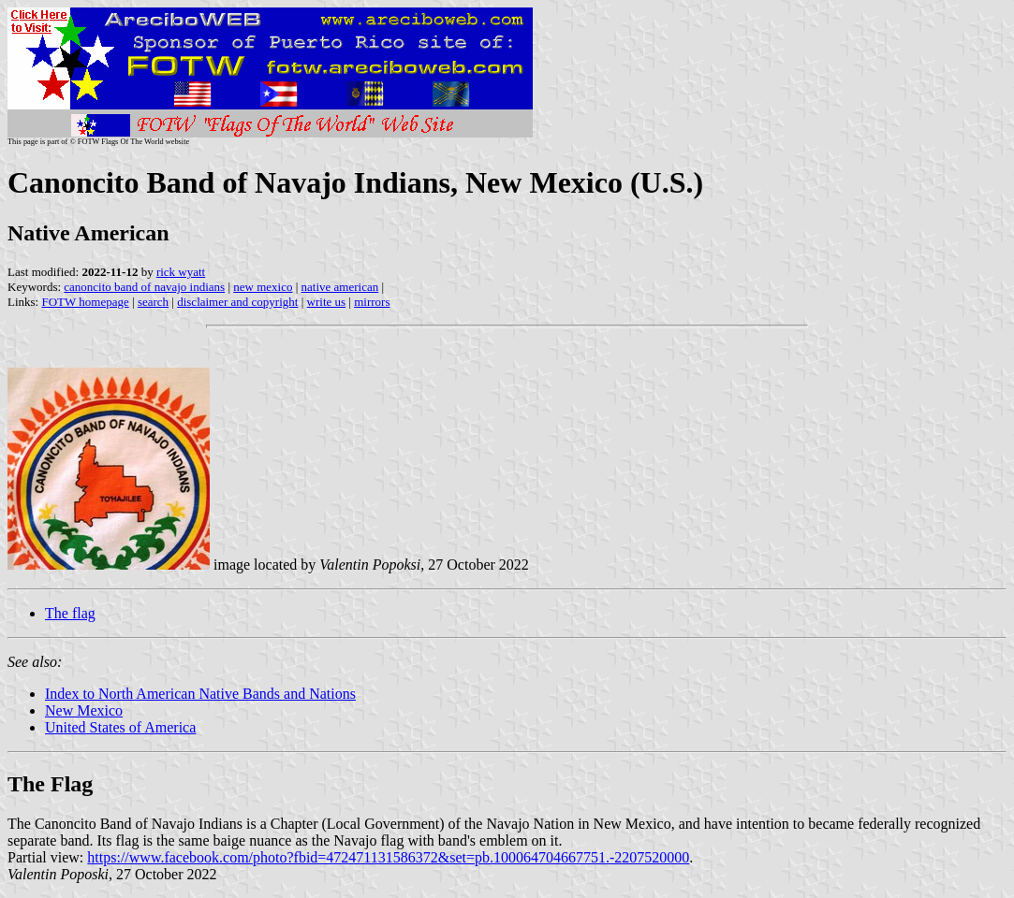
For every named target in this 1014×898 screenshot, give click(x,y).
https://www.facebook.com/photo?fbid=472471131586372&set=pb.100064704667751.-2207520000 (388, 857)
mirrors (371, 302)
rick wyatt (180, 272)
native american (340, 287)
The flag (70, 613)
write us (326, 302)
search (153, 302)
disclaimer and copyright (237, 302)
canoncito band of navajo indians (144, 287)
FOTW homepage (84, 302)
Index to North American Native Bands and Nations (200, 694)
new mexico (262, 287)
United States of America (120, 727)
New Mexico (84, 710)
